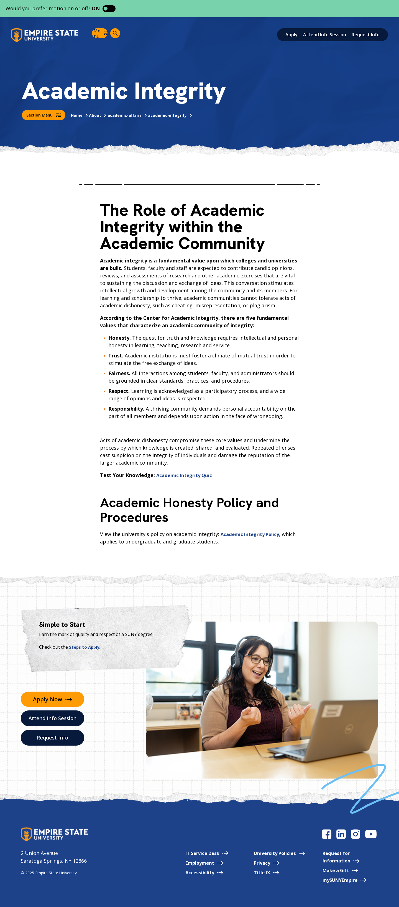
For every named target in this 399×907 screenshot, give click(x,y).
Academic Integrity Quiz (186, 475)
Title (258, 872)
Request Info (366, 35)
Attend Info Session (324, 35)
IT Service (196, 853)
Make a (337, 870)
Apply (291, 35)
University (272, 853)
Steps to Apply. (85, 647)
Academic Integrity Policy (252, 534)
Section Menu (43, 115)
